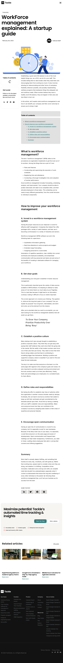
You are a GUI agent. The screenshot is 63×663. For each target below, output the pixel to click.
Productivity (5, 12)
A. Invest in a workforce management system (42, 126)
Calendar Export (30, 600)
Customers (40, 602)
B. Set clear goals (33, 129)
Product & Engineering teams (6, 618)
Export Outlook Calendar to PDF (53, 625)
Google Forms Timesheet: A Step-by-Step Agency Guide (31, 575)
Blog (39, 615)
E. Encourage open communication (39, 137)
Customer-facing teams (5, 601)
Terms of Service (45, 650)
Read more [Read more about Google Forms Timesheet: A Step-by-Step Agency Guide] (25, 579)
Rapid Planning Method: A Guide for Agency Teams (10, 574)
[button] (60, 2)
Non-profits (4, 622)
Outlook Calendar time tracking (52, 630)
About (39, 600)
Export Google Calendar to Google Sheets (53, 616)
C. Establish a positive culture (37, 132)
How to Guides (50, 597)
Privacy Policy (56, 650)
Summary (31, 140)
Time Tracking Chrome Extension (30, 614)
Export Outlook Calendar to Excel (53, 621)
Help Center (41, 618)
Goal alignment (30, 611)
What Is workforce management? (35, 121)
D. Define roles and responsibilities (39, 134)
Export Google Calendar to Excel (53, 603)
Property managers (6, 615)
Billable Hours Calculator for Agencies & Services (51, 574)
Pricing (39, 605)
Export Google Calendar (52, 600)
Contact (40, 607)
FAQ (39, 620)
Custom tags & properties (30, 603)
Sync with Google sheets (30, 619)
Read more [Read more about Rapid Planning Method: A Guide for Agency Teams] (5, 577)
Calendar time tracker (17, 600)
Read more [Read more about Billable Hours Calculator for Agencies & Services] (45, 577)
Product (28, 597)
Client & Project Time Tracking (18, 604)
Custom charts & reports (30, 607)
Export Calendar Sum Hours (53, 633)
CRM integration (18, 617)
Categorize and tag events (53, 635)
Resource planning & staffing (19, 609)
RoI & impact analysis (17, 613)
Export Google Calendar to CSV (53, 607)
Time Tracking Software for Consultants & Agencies (4, 607)
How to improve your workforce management (39, 124)
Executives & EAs (5, 612)
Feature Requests (40, 624)
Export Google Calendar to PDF (53, 612)
